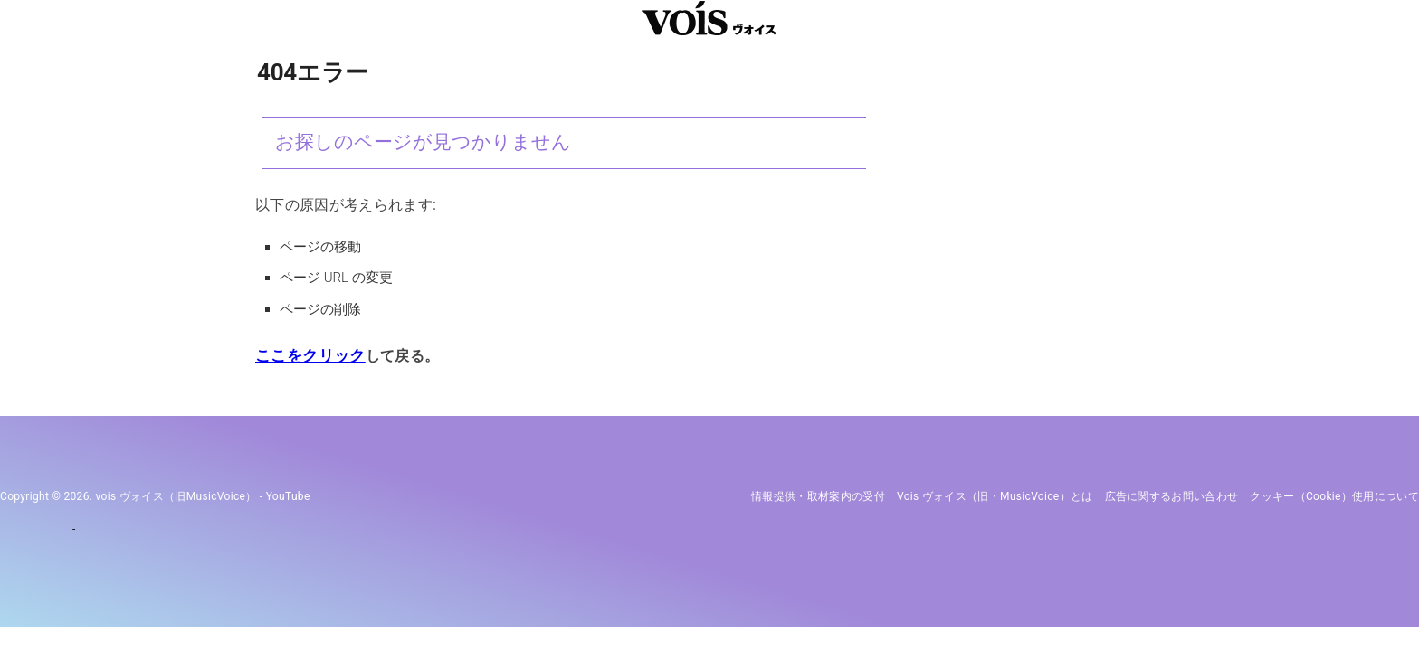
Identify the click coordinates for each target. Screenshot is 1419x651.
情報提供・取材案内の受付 (818, 496)
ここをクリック (306, 355)
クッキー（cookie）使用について (1334, 496)
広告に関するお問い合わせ (1172, 496)
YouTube (288, 496)
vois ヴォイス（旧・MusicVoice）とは (995, 496)
